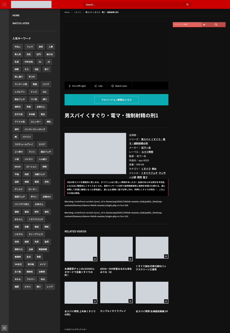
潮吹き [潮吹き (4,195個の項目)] (18, 106)
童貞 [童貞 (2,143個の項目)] (27, 211)
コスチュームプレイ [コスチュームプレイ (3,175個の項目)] (24, 144)
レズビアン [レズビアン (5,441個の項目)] (20, 91)
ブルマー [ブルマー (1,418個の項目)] (31, 279)
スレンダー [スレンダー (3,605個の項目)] (36, 121)
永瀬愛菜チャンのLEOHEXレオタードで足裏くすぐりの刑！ (80, 272)
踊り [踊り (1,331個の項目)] (39, 286)
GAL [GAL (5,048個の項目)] (45, 91)
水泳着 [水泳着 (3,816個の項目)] (32, 114)
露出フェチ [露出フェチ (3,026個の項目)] (46, 151)
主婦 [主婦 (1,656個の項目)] (31, 249)
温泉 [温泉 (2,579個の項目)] (17, 181)
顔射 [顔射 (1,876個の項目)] (47, 226)
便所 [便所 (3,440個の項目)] (17, 129)
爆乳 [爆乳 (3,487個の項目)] (49, 121)
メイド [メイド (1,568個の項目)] (43, 264)
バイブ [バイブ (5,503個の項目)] (46, 84)
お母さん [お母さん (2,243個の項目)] (39, 204)
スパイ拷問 (147, 152)
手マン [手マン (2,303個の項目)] (34, 196)
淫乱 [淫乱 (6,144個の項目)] (37, 69)
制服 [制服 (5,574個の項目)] (35, 84)
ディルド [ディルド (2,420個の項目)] (19, 189)
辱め (154, 168)
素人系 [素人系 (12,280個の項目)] (18, 54)
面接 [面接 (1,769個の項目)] (27, 241)
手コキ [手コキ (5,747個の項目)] (32, 76)
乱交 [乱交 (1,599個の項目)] (29, 256)
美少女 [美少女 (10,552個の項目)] (50, 54)
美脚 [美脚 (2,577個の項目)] (27, 181)
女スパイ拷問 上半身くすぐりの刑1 (80, 312)
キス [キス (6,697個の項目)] (27, 69)
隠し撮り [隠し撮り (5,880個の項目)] (19, 76)
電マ (145, 177)
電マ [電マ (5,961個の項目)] (47, 69)
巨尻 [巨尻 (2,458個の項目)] (47, 181)
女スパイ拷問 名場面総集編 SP (152, 311)
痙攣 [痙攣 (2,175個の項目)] (17, 211)
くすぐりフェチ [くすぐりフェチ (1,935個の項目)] (36, 219)
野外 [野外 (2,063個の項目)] (37, 211)
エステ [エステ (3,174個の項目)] (42, 144)
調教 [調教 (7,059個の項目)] (17, 69)
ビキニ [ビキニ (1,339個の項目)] (28, 286)
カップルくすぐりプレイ (113, 311)
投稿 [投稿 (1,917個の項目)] (17, 226)
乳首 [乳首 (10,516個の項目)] (17, 61)
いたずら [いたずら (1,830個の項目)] (19, 234)
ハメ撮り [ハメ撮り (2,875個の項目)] (43, 159)
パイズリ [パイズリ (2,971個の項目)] (29, 159)
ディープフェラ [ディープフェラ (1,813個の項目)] (36, 234)
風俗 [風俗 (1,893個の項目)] (37, 226)
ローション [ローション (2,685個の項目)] (31, 166)
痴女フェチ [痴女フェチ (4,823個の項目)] (20, 99)
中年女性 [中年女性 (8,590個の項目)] (29, 61)
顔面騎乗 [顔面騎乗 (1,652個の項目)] (43, 249)
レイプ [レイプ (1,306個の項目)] (50, 286)
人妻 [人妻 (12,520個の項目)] (51, 46)
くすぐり (77, 12)
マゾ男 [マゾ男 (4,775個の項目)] (34, 99)
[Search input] (188, 24)
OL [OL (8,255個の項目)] (40, 61)
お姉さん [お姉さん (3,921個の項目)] (41, 106)
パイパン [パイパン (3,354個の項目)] (27, 136)
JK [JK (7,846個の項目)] (48, 61)
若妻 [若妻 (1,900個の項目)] (27, 226)
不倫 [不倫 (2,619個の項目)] (17, 174)
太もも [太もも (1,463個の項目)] (18, 279)
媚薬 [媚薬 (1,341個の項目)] (17, 286)
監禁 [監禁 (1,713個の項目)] (47, 241)
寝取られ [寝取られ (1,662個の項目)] (19, 249)
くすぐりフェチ (149, 173)
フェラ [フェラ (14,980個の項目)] (30, 46)
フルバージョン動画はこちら (116, 99)
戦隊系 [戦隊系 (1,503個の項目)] (30, 271)
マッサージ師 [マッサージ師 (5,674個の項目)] (21, 84)
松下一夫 (146, 147)
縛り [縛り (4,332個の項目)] (45, 99)
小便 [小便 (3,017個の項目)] (17, 159)
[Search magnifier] (216, 24)
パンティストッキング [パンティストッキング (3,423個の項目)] (35, 129)
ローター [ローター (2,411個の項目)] (33, 189)
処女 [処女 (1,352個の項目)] (43, 279)
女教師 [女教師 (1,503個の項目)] (42, 271)
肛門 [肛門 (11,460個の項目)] (39, 54)
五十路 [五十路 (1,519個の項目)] (18, 271)
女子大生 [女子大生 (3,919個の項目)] (19, 114)
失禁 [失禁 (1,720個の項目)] (37, 241)
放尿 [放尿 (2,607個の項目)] (27, 174)
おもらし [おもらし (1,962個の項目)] (19, 219)
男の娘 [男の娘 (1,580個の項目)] (31, 264)
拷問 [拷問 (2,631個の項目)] (45, 166)
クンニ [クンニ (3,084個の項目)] (32, 151)
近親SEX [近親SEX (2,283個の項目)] (47, 196)
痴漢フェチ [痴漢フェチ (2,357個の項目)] (20, 196)
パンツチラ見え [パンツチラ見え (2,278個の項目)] (22, 204)
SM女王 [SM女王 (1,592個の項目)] (18, 264)
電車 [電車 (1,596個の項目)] (39, 256)
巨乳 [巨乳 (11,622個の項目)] (29, 54)
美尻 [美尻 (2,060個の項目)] (47, 211)
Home (16, 15)
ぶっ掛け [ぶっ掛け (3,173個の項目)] (19, 151)
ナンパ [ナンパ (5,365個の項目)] (34, 91)
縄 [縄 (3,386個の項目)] (16, 136)
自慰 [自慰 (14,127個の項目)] (41, 46)
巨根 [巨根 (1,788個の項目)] (17, 241)
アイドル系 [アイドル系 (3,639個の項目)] (20, 121)
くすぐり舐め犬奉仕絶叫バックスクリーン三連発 (151, 267)
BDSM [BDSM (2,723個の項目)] (18, 166)
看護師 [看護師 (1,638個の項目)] (18, 256)
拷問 (139, 177)
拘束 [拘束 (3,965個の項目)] (29, 106)
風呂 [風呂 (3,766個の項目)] (43, 114)
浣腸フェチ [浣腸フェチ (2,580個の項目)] (40, 174)
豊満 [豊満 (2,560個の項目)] (37, 181)
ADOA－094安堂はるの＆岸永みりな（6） (116, 270)
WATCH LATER (20, 23)
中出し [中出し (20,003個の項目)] (18, 46)
